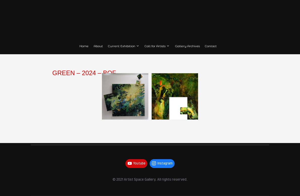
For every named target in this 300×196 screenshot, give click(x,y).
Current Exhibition (124, 46)
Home (84, 46)
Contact (211, 46)
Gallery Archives (187, 46)
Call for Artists (157, 46)
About (98, 46)
